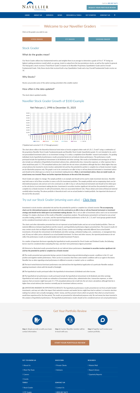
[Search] (114, 15)
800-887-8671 (113, 3)
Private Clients (61, 365)
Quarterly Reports (95, 374)
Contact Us (60, 388)
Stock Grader (28, 388)
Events (26, 379)
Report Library (94, 370)
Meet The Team (29, 370)
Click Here (89, 199)
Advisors (59, 370)
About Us (27, 365)
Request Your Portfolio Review (102, 7)
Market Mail (93, 365)
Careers (26, 374)
